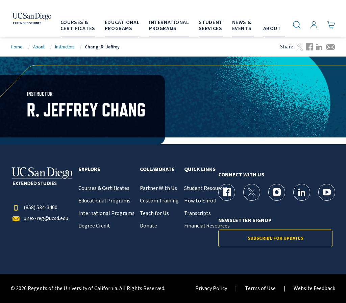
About (39, 47)
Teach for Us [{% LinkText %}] (154, 213)
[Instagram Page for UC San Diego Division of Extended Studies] (276, 192)
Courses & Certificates (103, 188)
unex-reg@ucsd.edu (39, 218)
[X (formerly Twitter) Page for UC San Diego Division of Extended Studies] (251, 192)
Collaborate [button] (157, 169)
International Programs (106, 213)
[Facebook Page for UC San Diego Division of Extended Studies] (226, 192)
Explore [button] (89, 169)
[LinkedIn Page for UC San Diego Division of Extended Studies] (301, 192)
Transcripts (197, 213)
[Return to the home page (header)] (25, 18)
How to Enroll (200, 200)
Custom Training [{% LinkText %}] (159, 200)
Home (17, 47)
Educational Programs (104, 200)
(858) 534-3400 (34, 207)
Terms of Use (260, 288)
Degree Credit (94, 226)
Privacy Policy (211, 288)
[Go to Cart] (331, 24)
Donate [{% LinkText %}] (148, 226)
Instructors (64, 47)
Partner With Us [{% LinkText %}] (158, 188)
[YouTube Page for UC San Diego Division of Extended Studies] (326, 192)
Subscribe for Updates (275, 238)
